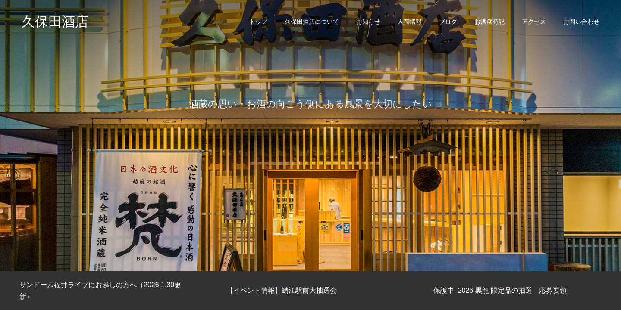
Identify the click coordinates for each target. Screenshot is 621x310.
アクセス (534, 21)
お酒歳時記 (489, 21)
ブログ (448, 21)
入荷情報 (410, 21)
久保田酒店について (312, 21)
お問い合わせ (581, 21)
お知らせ (368, 21)
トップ (258, 21)
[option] (310, 135)
